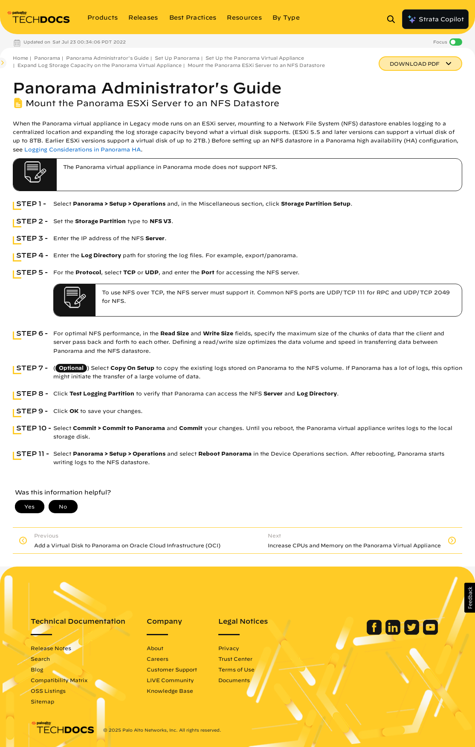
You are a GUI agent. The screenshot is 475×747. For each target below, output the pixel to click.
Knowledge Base (170, 691)
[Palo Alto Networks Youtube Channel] (430, 632)
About (155, 648)
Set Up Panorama (177, 58)
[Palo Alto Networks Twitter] (412, 632)
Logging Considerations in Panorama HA (82, 149)
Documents (234, 680)
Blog (37, 669)
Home (20, 58)
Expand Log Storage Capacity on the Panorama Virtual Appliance (99, 65)
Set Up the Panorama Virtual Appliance (255, 58)
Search (40, 659)
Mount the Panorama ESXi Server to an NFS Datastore (256, 65)
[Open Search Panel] (393, 19)
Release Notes (51, 648)
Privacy (228, 648)
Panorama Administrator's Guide (107, 58)
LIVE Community (170, 680)
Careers (157, 659)
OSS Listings (48, 691)
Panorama (47, 58)
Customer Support (172, 669)
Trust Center (235, 659)
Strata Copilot (435, 19)
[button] (469, 598)
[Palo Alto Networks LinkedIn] (393, 632)
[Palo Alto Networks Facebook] (375, 632)
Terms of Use (236, 669)
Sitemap (42, 701)
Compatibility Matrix (59, 680)
